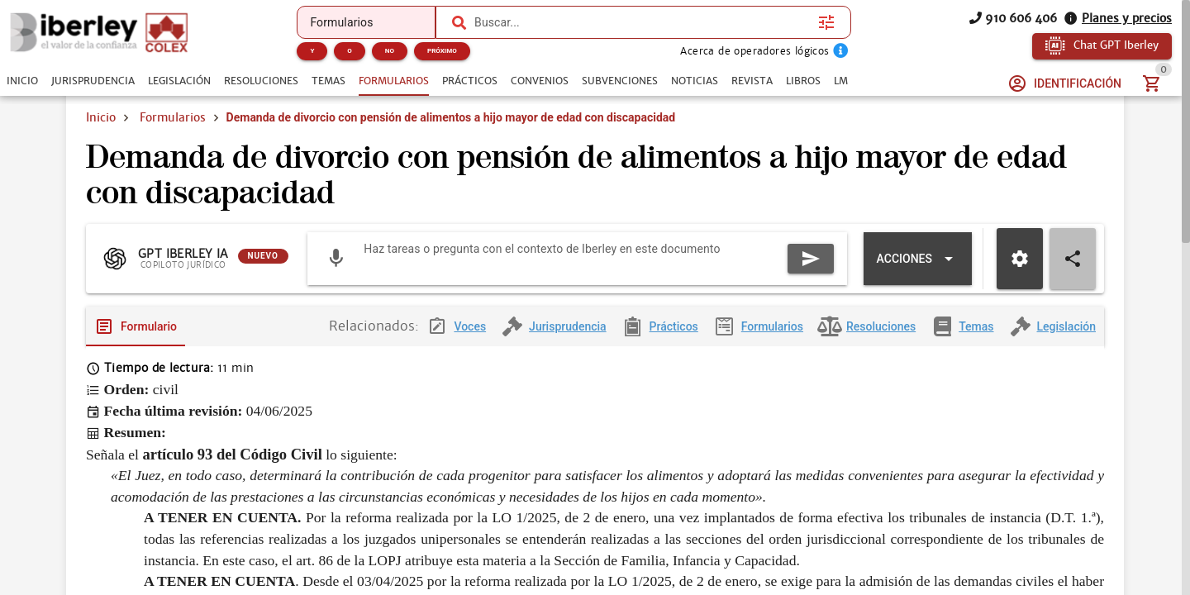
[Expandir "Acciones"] (918, 258)
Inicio (101, 117)
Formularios (173, 117)
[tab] (22, 81)
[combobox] (642, 22)
